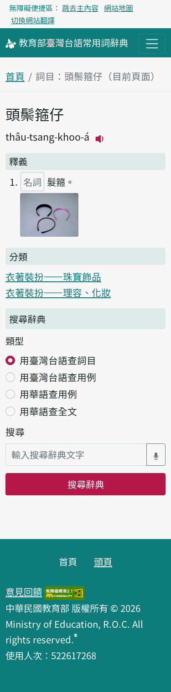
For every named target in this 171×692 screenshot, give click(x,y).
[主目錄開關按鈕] (152, 43)
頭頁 (103, 561)
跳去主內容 (80, 7)
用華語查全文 (48, 411)
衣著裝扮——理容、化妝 (58, 292)
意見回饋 (23, 591)
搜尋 (15, 431)
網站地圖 (118, 7)
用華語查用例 (48, 394)
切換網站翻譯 (33, 20)
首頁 (15, 76)
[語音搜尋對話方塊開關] (156, 454)
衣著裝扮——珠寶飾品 (53, 276)
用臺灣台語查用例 (58, 377)
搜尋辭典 (85, 484)
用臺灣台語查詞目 (58, 360)
